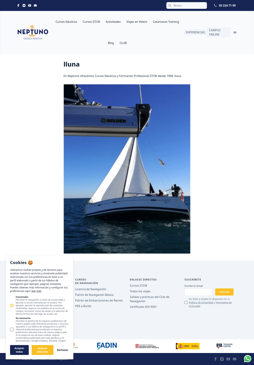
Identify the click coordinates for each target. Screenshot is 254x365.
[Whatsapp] (247, 358)
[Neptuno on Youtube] (29, 5)
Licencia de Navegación (90, 289)
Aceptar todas (19, 349)
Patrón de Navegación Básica (94, 295)
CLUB (123, 43)
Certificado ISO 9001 (143, 307)
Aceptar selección (42, 349)
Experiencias (195, 32)
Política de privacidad (201, 302)
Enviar (224, 292)
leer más (36, 291)
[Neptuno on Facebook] (18, 5)
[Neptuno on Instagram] (24, 5)
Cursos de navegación (86, 281)
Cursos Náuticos (66, 22)
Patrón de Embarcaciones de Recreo (99, 300)
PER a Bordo (83, 306)
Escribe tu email (194, 286)
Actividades (113, 22)
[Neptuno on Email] (35, 5)
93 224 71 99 (227, 5)
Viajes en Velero (136, 22)
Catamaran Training (166, 22)
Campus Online (214, 32)
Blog (111, 43)
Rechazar (62, 350)
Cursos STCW (91, 22)
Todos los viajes (140, 291)
